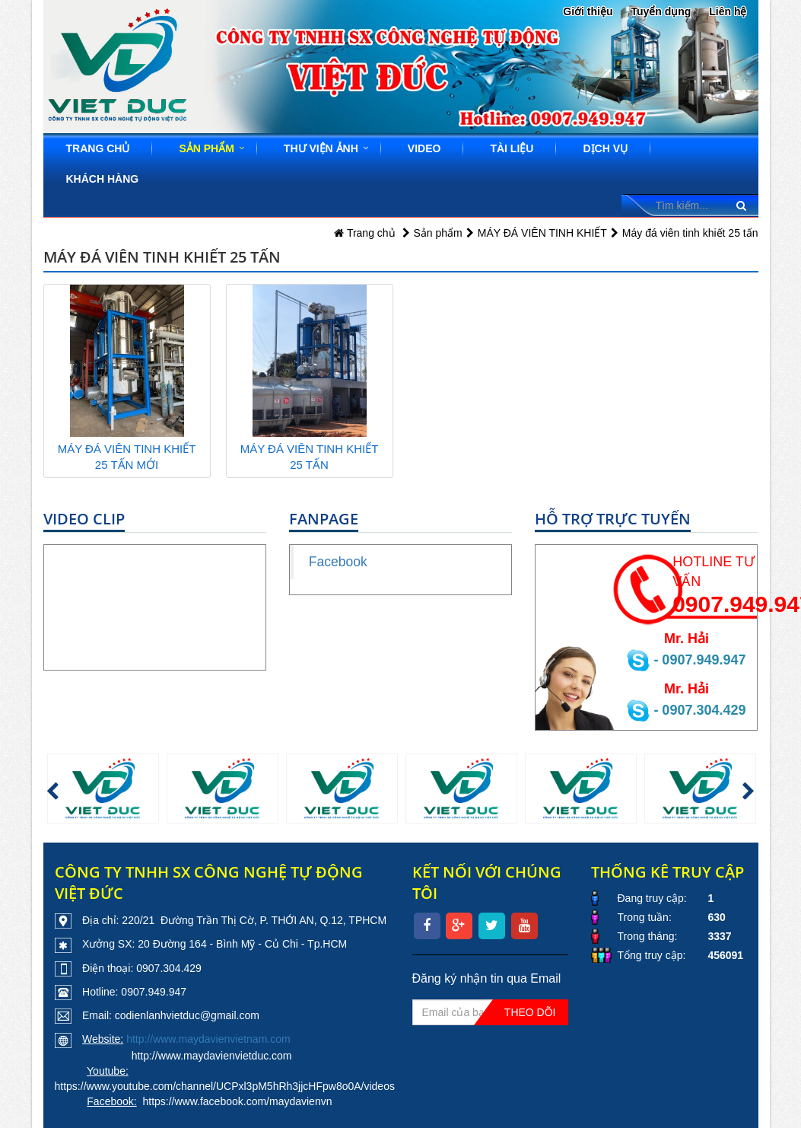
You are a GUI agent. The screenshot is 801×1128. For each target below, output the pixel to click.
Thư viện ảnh (321, 148)
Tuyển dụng (661, 11)
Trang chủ (98, 148)
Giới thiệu (587, 11)
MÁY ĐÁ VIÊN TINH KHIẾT (542, 233)
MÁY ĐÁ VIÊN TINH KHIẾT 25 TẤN (309, 456)
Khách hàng (102, 179)
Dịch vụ (605, 148)
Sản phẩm (206, 148)
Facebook (338, 561)
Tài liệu (511, 148)
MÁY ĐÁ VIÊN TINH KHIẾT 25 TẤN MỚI (127, 456)
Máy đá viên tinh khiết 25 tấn (690, 233)
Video (424, 148)
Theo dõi (530, 1012)
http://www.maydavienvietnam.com (208, 1039)
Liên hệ (727, 11)
